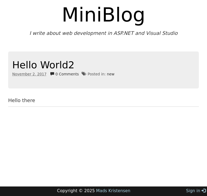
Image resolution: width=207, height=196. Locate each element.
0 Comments (64, 74)
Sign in (196, 190)
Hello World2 (43, 65)
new (111, 74)
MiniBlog (103, 14)
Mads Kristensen (113, 190)
